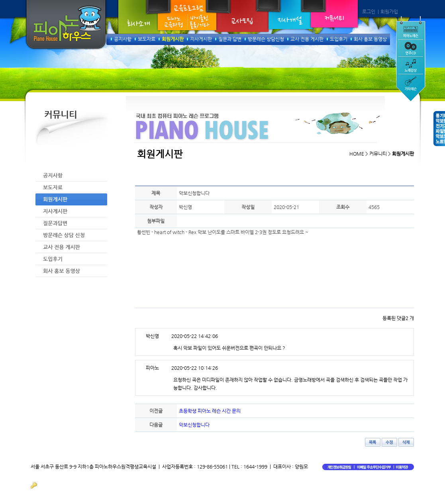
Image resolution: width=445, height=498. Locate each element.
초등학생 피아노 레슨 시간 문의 (210, 411)
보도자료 (146, 39)
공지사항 (122, 39)
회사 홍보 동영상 (370, 39)
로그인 (368, 11)
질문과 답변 (229, 39)
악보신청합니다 (194, 425)
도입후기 (338, 39)
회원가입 (389, 11)
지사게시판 (201, 39)
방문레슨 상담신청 (266, 39)
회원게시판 (173, 39)
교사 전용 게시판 (306, 39)
